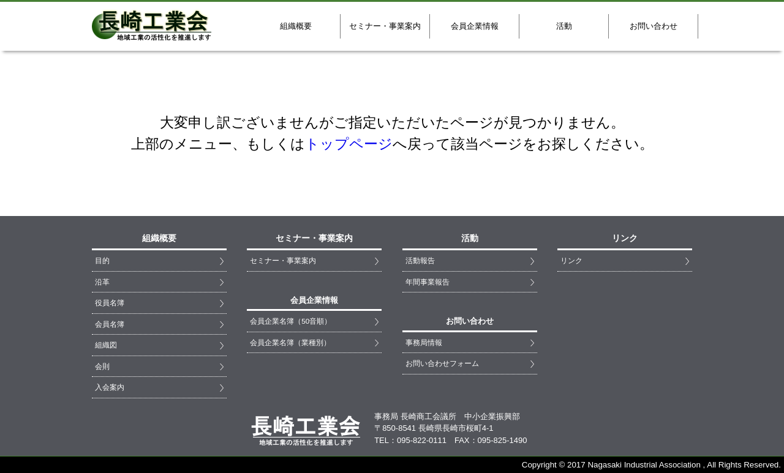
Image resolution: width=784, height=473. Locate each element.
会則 (102, 366)
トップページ (349, 144)
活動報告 (420, 260)
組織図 (106, 345)
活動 (564, 26)
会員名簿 (109, 324)
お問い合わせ (653, 26)
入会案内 (109, 387)
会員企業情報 (475, 26)
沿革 (102, 282)
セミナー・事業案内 (385, 26)
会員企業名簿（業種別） (290, 342)
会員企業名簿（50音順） (290, 321)
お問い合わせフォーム (442, 363)
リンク (571, 260)
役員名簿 (109, 303)
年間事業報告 (427, 282)
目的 (102, 260)
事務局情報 (423, 342)
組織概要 (296, 26)
